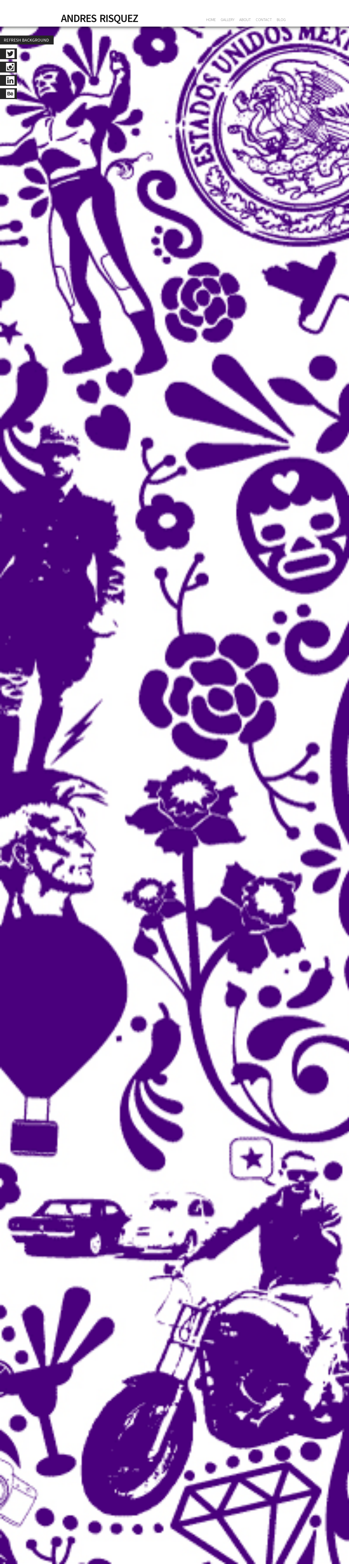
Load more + (176, 271)
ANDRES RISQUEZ (99, 18)
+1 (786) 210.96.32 (123, 1292)
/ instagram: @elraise (143, 247)
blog (281, 19)
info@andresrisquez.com (168, 1552)
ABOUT (245, 19)
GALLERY (227, 19)
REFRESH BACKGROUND (26, 40)
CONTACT (264, 19)
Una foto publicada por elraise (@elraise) (102, 743)
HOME (211, 19)
